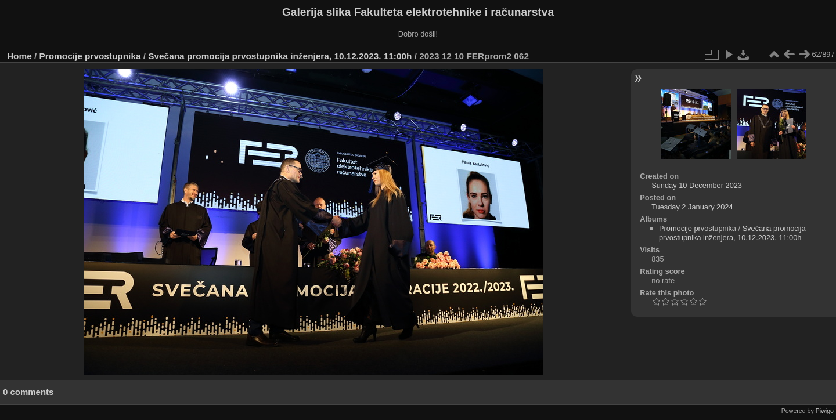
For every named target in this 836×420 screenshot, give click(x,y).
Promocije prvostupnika (90, 56)
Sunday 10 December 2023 (696, 185)
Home (19, 56)
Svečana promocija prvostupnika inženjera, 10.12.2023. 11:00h (280, 56)
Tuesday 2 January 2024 (692, 206)
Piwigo (825, 410)
